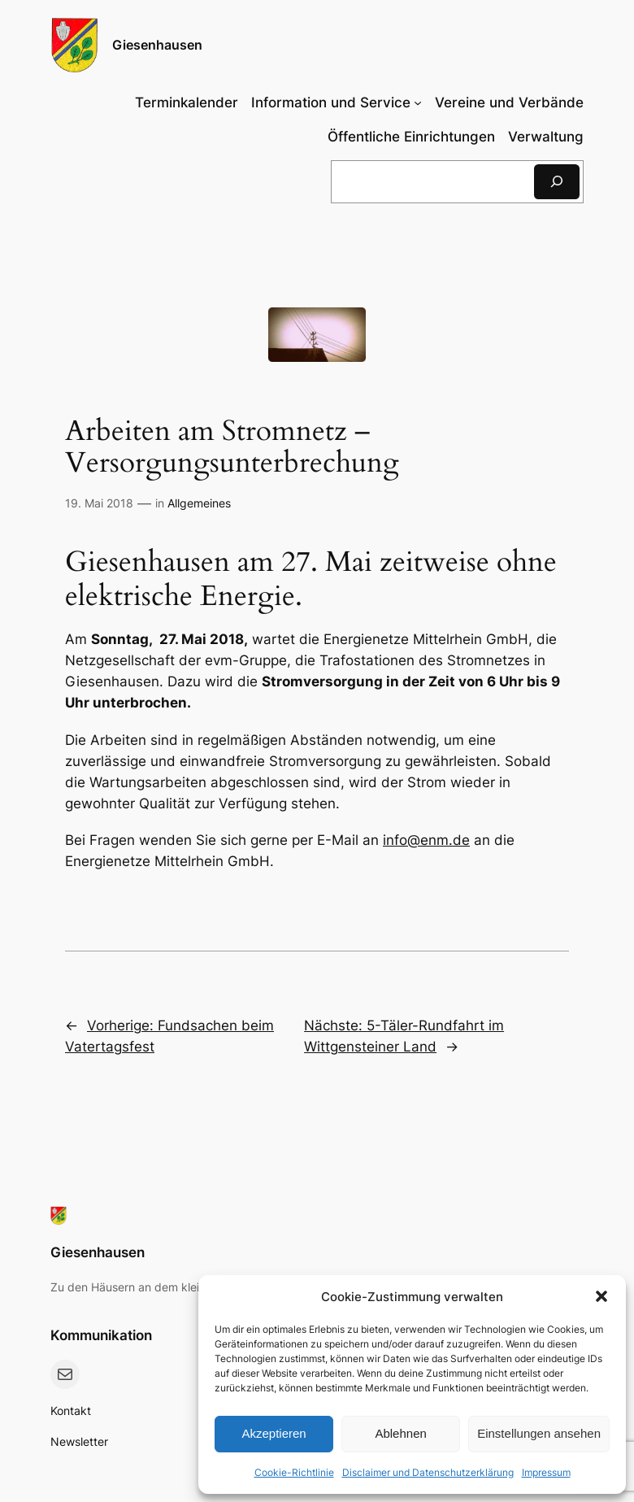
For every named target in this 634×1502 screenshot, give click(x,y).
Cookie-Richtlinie (294, 1472)
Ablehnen (400, 1433)
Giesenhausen (157, 45)
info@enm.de (426, 840)
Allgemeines (199, 503)
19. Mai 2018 (99, 503)
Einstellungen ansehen (539, 1433)
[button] (601, 1296)
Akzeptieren (273, 1433)
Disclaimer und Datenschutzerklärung (428, 1472)
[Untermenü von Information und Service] (336, 102)
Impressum (546, 1472)
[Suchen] (557, 181)
